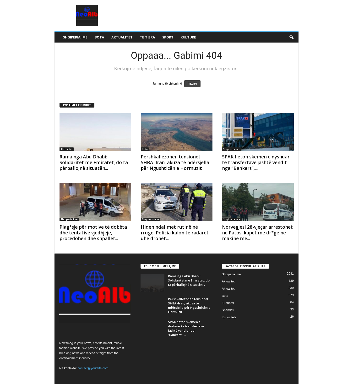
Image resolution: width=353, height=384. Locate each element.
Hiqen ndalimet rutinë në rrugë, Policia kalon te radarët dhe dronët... (175, 233)
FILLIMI (192, 83)
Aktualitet (122, 37)
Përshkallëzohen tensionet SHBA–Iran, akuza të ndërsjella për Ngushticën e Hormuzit (175, 162)
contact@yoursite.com (93, 368)
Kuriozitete (229, 317)
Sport (168, 37)
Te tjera (147, 37)
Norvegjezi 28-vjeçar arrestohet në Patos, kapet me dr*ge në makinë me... (257, 233)
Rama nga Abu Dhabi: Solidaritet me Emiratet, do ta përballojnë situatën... (94, 162)
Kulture (188, 37)
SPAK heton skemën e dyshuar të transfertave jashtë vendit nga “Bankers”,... (256, 162)
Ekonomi (228, 303)
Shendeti (228, 310)
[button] (291, 37)
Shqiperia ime (75, 37)
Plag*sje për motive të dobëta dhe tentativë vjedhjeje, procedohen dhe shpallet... (93, 233)
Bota (99, 37)
